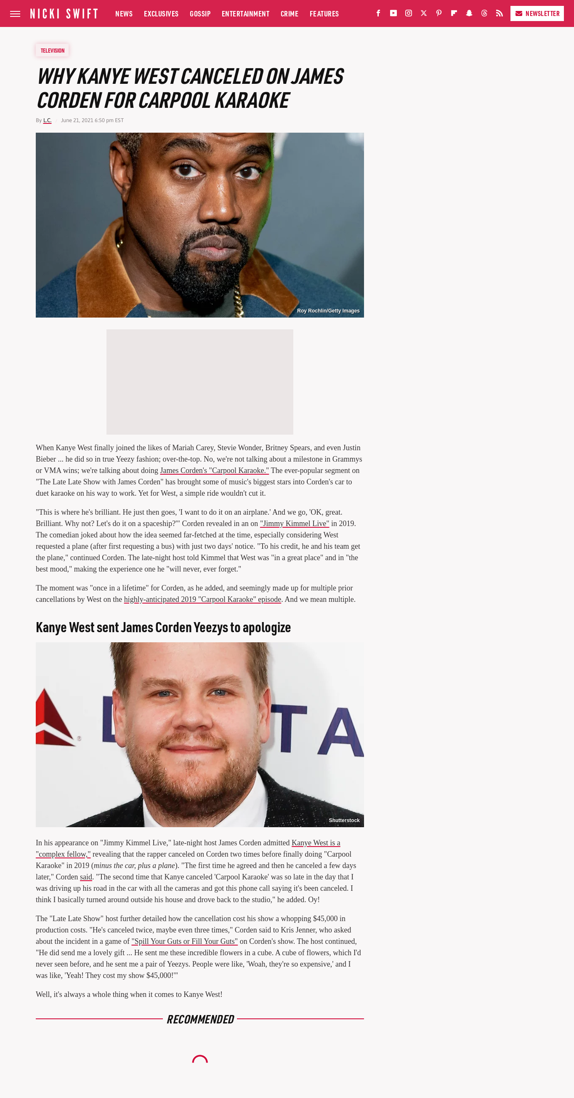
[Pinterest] (439, 15)
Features (324, 13)
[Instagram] (408, 15)
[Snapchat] (469, 15)
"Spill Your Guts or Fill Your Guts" (184, 941)
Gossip (200, 13)
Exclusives (161, 13)
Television (52, 50)
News (124, 13)
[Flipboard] (454, 15)
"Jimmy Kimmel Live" (295, 523)
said (86, 877)
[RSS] (499, 15)
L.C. (47, 120)
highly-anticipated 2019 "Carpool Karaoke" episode (203, 599)
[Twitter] (424, 15)
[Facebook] (378, 15)
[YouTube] (393, 15)
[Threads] (484, 15)
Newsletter (537, 13)
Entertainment (246, 13)
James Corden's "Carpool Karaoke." (214, 470)
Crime (290, 13)
